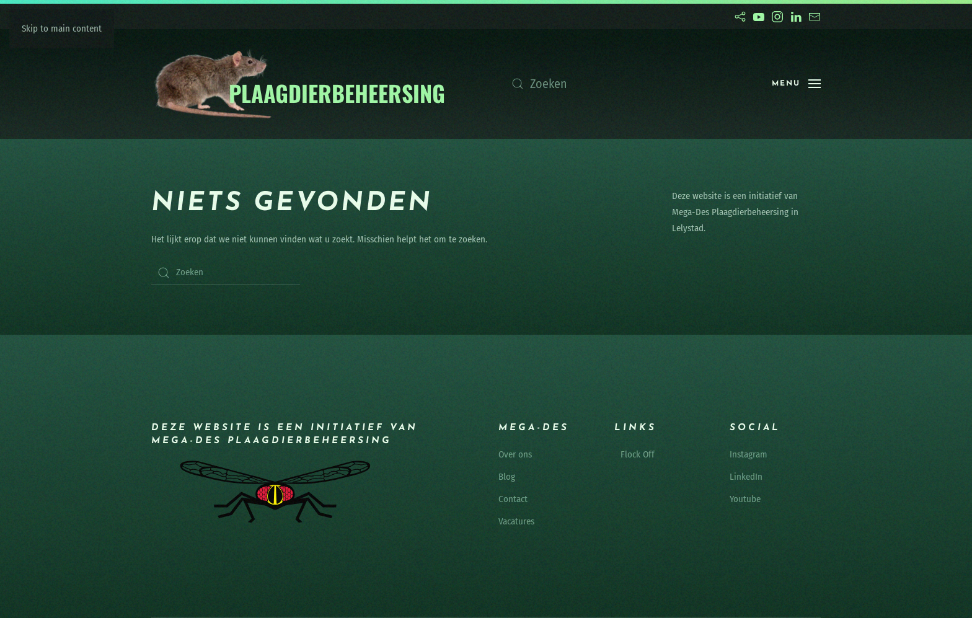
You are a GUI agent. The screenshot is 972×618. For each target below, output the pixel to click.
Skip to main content (62, 28)
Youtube (745, 499)
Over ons (515, 454)
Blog (506, 476)
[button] (796, 83)
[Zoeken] (629, 83)
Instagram (748, 454)
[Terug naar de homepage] (299, 84)
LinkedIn (746, 476)
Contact (513, 499)
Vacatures (516, 521)
